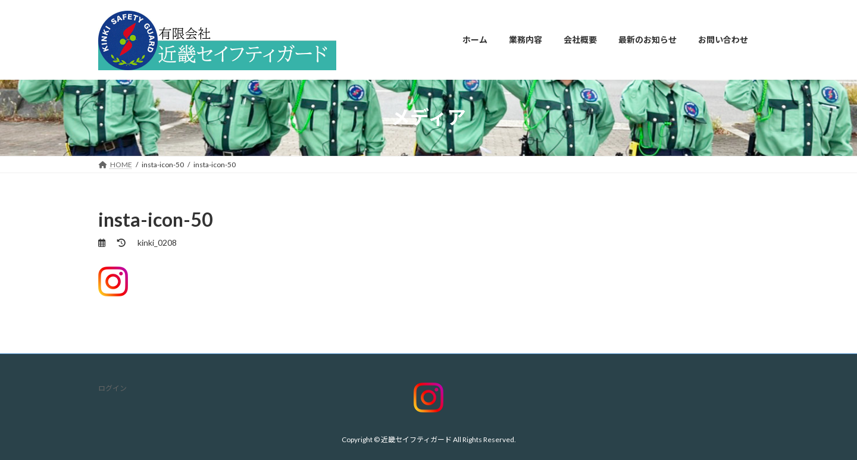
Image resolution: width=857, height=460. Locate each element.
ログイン (112, 388)
